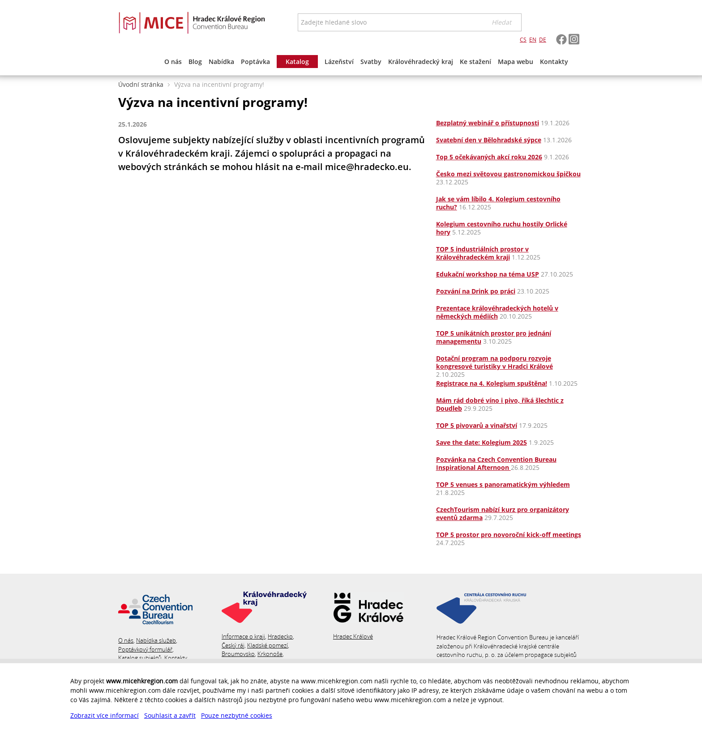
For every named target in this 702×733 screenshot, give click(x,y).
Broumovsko (238, 654)
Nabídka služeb (156, 640)
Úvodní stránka (140, 84)
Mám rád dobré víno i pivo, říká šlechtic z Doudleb (500, 404)
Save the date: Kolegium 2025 (481, 442)
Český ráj (233, 645)
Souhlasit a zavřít (170, 715)
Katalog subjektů (140, 658)
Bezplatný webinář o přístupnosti (487, 123)
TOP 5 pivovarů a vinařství (476, 425)
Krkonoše (270, 654)
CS (523, 39)
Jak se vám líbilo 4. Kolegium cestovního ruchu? (498, 203)
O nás (125, 640)
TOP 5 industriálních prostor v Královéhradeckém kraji (482, 253)
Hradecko (280, 636)
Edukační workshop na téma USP (487, 274)
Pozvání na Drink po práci (475, 291)
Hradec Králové (353, 636)
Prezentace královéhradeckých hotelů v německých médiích (497, 312)
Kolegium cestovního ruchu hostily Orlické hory (501, 228)
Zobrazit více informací (104, 715)
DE (542, 39)
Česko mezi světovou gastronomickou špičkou (508, 174)
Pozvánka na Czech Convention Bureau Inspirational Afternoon (496, 463)
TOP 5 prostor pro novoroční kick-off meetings (508, 534)
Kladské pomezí (267, 645)
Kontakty (175, 658)
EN (532, 39)
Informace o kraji (243, 636)
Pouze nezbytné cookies (236, 715)
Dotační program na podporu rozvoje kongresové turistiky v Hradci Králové (494, 362)
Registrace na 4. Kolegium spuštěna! (491, 383)
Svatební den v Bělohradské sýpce (488, 140)
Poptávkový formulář (145, 649)
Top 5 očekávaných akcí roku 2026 (489, 157)
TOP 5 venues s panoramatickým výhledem (503, 484)
